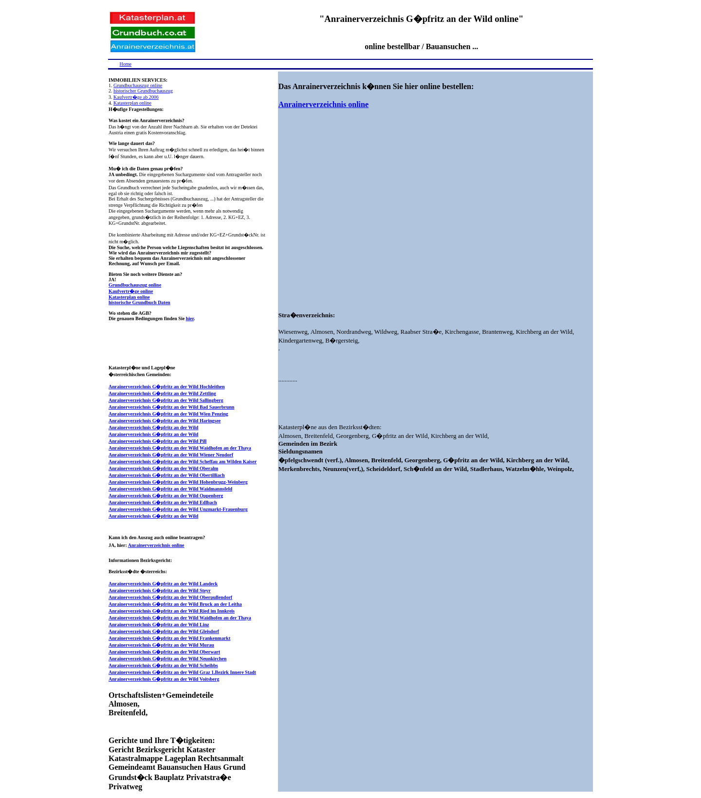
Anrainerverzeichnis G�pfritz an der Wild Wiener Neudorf (171, 454)
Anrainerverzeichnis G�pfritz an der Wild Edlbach (163, 502)
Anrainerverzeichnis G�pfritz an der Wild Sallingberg (166, 400)
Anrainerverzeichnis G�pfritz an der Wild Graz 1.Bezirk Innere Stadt (182, 672)
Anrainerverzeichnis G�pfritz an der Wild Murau (161, 645)
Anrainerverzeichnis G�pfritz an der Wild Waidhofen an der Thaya (180, 448)
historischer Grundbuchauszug (143, 90)
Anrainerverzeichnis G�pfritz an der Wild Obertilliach (167, 475)
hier (190, 318)
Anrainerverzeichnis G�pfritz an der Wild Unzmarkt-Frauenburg (178, 509)
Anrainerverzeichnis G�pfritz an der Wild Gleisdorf (164, 631)
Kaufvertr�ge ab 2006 (136, 97)
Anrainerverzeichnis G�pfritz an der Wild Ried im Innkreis (172, 611)
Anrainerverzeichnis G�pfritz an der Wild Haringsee (165, 420)
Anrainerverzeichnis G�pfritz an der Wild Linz (159, 624)
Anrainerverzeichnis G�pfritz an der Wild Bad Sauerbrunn (171, 407)
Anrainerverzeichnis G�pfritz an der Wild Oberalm (163, 468)
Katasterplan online (132, 103)
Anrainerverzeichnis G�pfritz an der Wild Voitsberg (164, 679)
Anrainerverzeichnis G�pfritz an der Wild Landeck (163, 583)
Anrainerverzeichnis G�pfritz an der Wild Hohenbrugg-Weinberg (178, 482)
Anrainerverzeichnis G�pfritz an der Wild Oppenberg (166, 495)
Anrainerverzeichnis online (156, 545)
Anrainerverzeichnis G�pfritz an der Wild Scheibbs (163, 665)
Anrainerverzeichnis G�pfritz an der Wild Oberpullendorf (170, 597)
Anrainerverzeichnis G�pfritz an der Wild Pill (157, 441)
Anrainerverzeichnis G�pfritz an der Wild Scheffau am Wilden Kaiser (183, 461)
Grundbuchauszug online (137, 85)
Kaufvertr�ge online (131, 291)
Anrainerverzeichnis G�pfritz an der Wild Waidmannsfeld (170, 488)
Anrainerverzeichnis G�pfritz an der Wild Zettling (162, 393)
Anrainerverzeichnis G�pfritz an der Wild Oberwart (164, 651)
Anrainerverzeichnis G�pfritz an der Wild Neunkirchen (167, 658)
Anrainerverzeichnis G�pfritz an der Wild (153, 427)
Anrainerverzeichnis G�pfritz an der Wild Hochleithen (167, 386)
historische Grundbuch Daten (139, 302)
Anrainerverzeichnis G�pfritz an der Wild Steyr (160, 590)
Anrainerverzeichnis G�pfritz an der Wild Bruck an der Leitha (175, 604)
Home (125, 64)
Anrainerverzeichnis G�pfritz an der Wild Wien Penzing (168, 414)
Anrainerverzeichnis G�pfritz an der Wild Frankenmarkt (169, 638)
